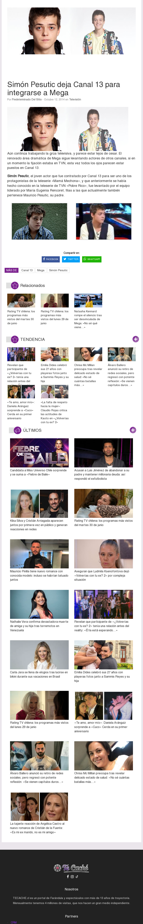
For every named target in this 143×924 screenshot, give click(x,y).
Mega (41, 270)
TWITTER (70, 259)
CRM (14, 922)
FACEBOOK (50, 259)
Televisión (75, 99)
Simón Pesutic (58, 270)
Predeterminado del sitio (27, 99)
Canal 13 (27, 270)
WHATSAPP (92, 259)
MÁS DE (11, 270)
